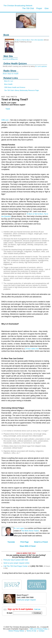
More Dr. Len (8, 81)
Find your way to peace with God (15, 560)
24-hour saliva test (32, 349)
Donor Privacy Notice (16, 631)
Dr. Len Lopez (19, 528)
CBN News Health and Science (14, 87)
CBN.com (4, 120)
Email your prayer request (26, 600)
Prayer (39, 8)
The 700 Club (28, 8)
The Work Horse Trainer (30, 531)
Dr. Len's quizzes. (41, 66)
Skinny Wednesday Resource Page (21, 90)
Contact (41, 631)
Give (47, 8)
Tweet (8, 109)
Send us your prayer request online (16, 563)
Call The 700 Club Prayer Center (15, 566)
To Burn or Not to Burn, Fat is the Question (29, 40)
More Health (8, 84)
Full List (37, 609)
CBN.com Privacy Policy (39, 629)
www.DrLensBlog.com (10, 59)
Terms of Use (31, 631)
